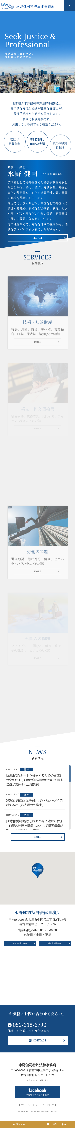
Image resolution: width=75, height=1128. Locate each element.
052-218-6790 (37, 1018)
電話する (18, 1122)
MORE (37, 361)
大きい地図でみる (19, 983)
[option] (37, 52)
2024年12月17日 (34, 856)
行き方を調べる (54, 983)
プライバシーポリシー (26, 1105)
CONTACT (37, 1037)
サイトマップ (54, 1105)
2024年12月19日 (34, 834)
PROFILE (38, 240)
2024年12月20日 (34, 811)
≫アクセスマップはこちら (37, 1079)
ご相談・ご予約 (56, 1122)
